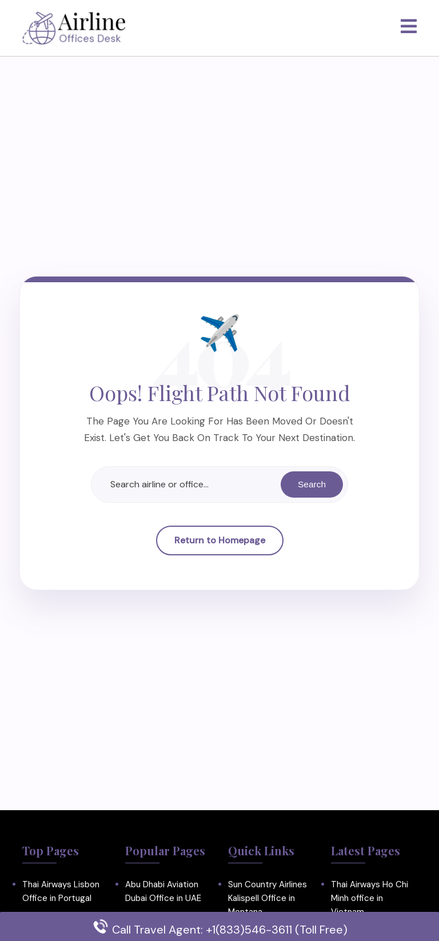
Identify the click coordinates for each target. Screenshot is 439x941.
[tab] (409, 27)
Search (311, 484)
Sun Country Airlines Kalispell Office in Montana (267, 898)
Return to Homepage (219, 541)
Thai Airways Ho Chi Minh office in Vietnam (369, 898)
